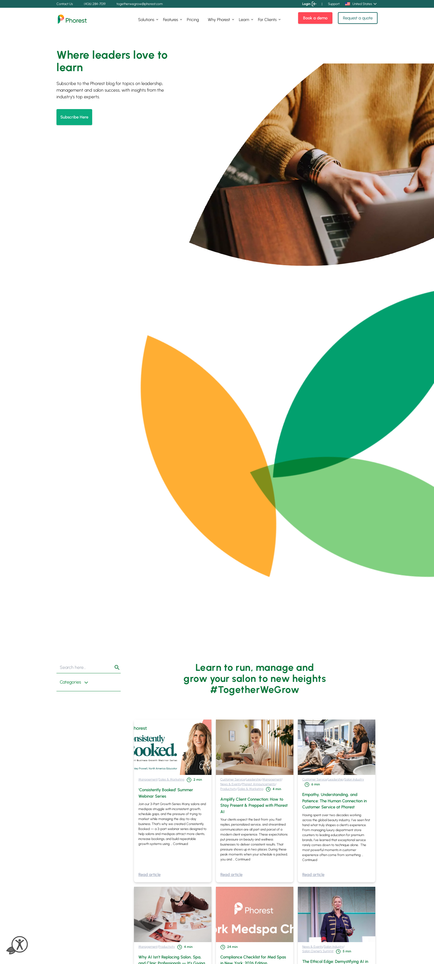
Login (309, 4)
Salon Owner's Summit (318, 951)
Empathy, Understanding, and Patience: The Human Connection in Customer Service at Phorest (334, 801)
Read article (149, 874)
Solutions (146, 19)
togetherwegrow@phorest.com (140, 4)
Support (334, 4)
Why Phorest (219, 19)
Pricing (193, 19)
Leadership (253, 779)
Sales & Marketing (171, 779)
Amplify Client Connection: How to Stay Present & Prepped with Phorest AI (254, 805)
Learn (244, 19)
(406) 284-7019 (94, 4)
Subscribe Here (74, 117)
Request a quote (358, 18)
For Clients (267, 19)
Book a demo (315, 18)
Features (170, 19)
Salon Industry (354, 779)
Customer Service (232, 779)
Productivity (228, 789)
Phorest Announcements (258, 784)
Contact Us (64, 4)
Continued (180, 844)
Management (147, 779)
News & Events (230, 784)
